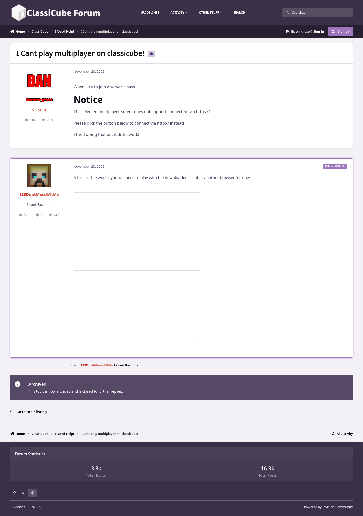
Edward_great (39, 99)
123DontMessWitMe (39, 194)
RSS (36, 507)
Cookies (19, 507)
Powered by (328, 507)
